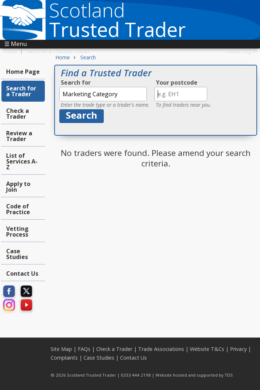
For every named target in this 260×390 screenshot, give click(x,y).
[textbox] (103, 94)
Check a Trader (17, 113)
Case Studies (17, 254)
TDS (229, 375)
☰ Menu (15, 44)
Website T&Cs (207, 349)
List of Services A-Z (22, 161)
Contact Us (22, 273)
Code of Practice (18, 209)
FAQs (10, 51)
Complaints (64, 357)
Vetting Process (17, 231)
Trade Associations (161, 349)
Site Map (61, 349)
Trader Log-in (240, 51)
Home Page (23, 72)
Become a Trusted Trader (58, 51)
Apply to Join (18, 187)
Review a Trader (19, 136)
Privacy (238, 349)
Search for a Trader (21, 91)
